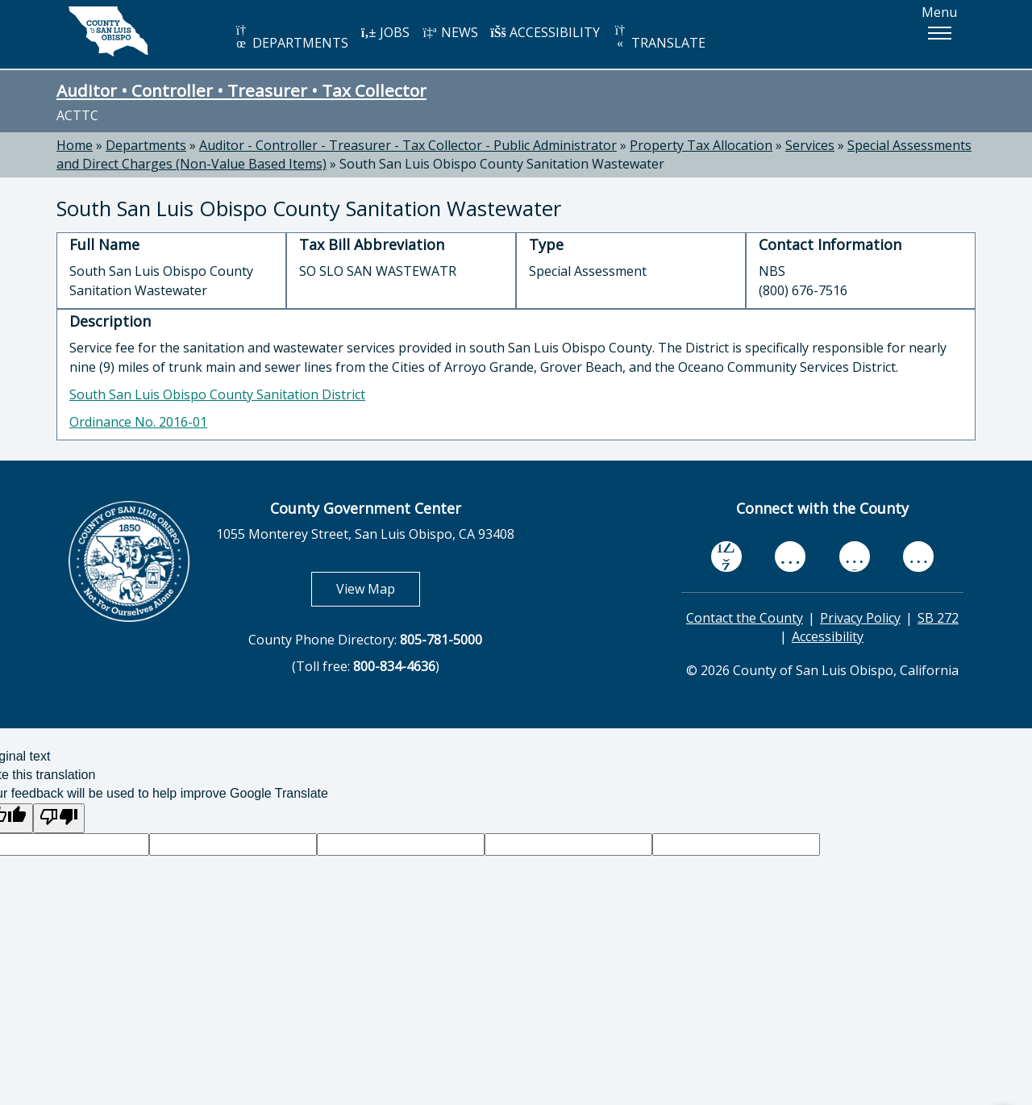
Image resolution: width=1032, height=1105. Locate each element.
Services (809, 145)
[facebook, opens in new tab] (726, 556)
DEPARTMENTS (290, 37)
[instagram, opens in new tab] (918, 556)
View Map (378, 588)
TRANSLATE (658, 37)
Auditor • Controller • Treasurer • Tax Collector (241, 90)
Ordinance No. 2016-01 (138, 422)
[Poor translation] (59, 818)
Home (74, 145)
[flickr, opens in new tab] (855, 556)
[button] (939, 33)
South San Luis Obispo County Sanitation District (217, 394)
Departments (146, 145)
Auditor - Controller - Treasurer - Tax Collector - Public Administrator (408, 145)
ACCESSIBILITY (545, 32)
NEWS (450, 32)
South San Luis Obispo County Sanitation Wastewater (501, 164)
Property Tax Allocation (701, 145)
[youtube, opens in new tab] (790, 556)
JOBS (385, 32)
